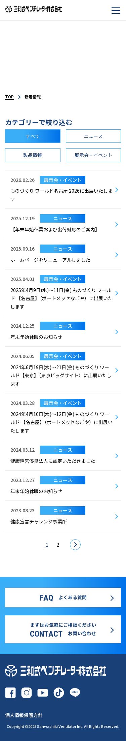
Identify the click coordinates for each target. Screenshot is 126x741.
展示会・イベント (93, 155)
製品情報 (32, 155)
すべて (33, 136)
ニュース (93, 136)
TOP (9, 96)
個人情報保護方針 (24, 715)
